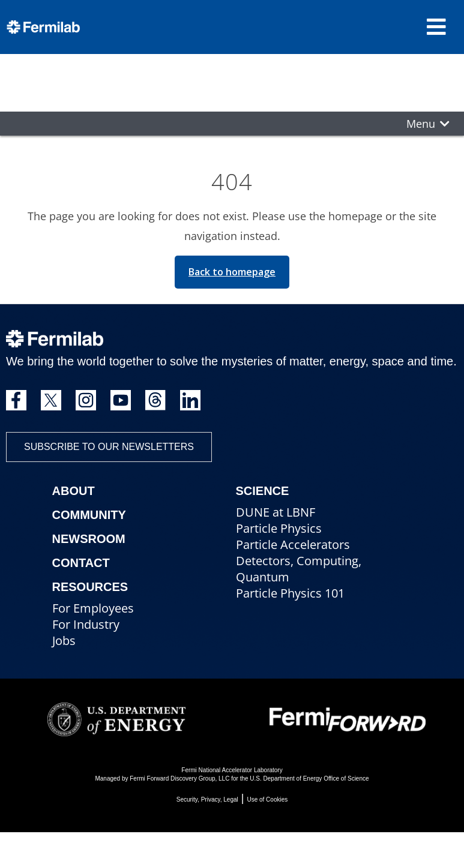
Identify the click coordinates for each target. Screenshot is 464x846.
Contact (81, 562)
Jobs (64, 640)
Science (262, 490)
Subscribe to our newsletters (109, 447)
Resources (90, 586)
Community (89, 514)
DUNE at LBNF (275, 512)
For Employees (93, 608)
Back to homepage (232, 271)
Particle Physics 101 (290, 593)
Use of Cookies (267, 799)
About (73, 490)
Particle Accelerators (293, 544)
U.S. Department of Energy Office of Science (309, 778)
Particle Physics (279, 528)
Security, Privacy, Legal (207, 799)
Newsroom (88, 538)
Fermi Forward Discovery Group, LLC (179, 778)
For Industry (85, 624)
